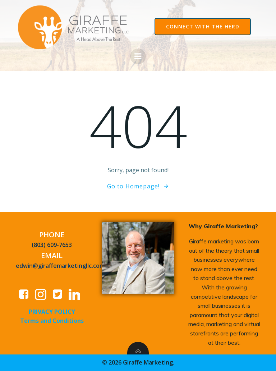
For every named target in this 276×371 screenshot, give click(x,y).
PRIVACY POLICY (52, 312)
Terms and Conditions (52, 321)
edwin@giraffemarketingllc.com (60, 266)
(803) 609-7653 (52, 245)
